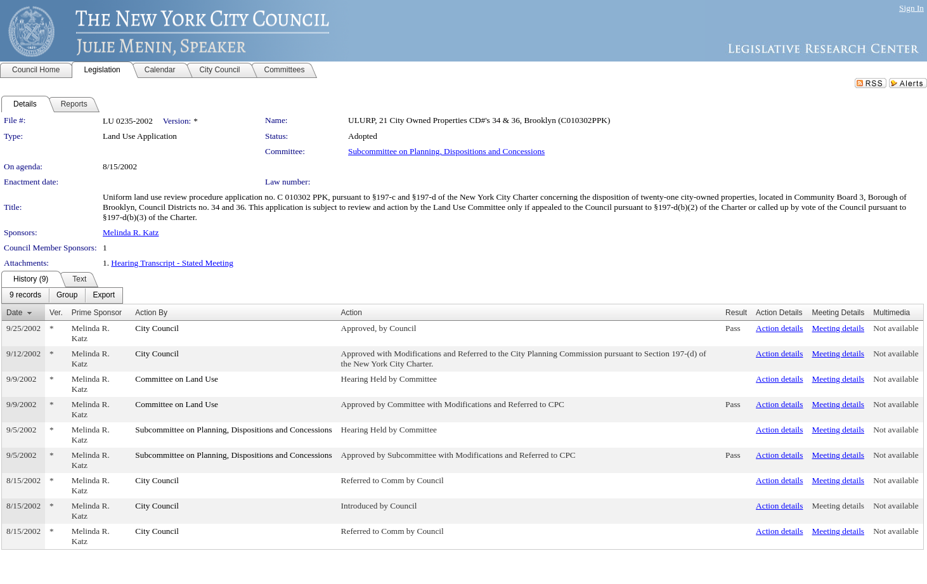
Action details (779, 328)
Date (14, 312)
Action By (151, 312)
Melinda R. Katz (131, 232)
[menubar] (62, 295)
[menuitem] (25, 295)
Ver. (56, 312)
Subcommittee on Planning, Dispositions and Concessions (446, 151)
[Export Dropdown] (103, 295)
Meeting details (838, 328)
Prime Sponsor (97, 312)
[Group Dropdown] (67, 295)
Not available (895, 328)
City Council (157, 328)
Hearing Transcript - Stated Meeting (172, 263)
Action (351, 312)
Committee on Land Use (176, 379)
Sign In (911, 8)
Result (736, 312)
